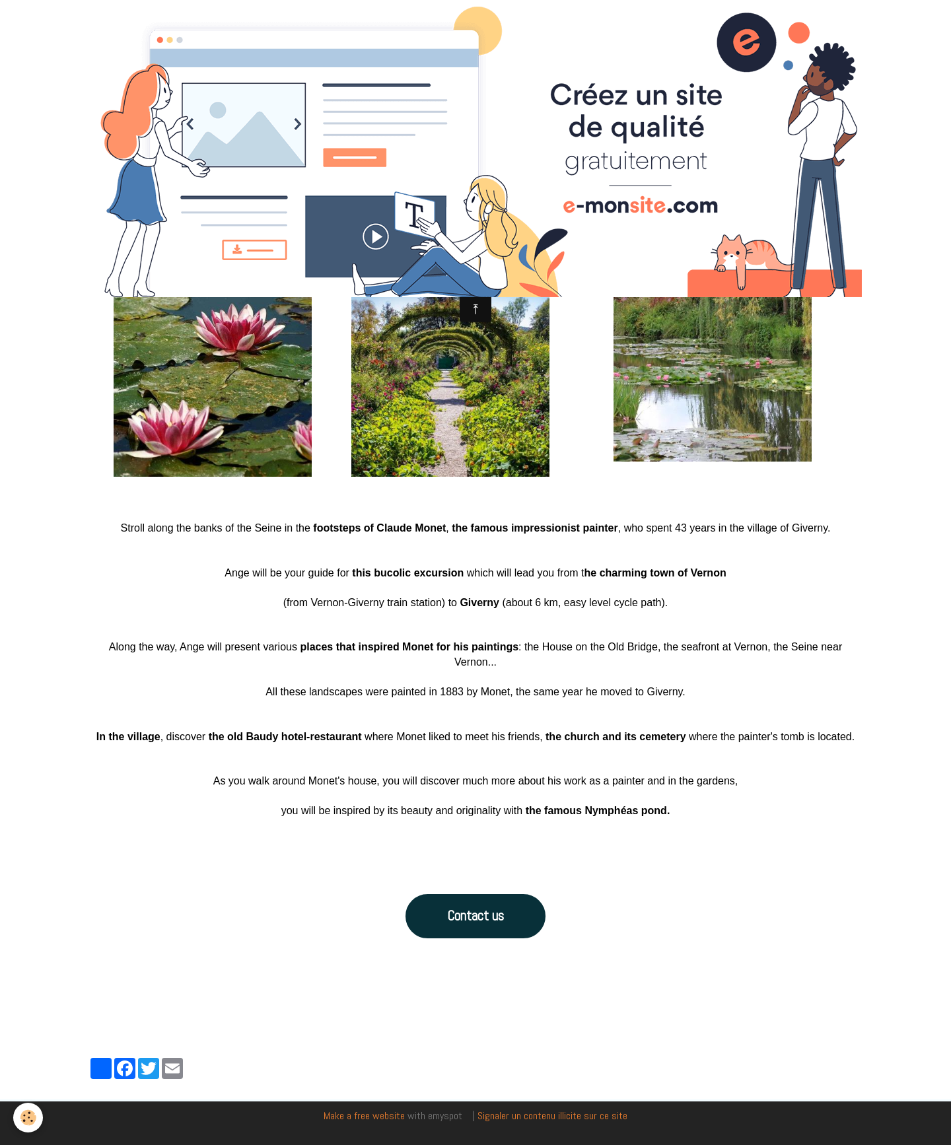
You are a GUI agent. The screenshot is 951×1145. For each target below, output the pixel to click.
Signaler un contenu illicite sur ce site (552, 1116)
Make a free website (364, 1116)
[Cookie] (28, 1117)
